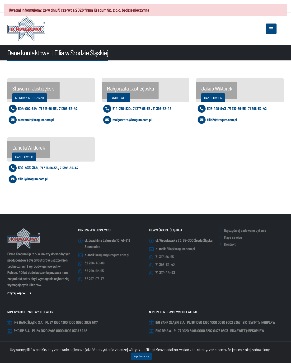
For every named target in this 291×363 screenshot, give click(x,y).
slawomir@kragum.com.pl (31, 120)
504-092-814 (23, 108)
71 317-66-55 (47, 108)
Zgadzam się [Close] (141, 357)
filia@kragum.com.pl (180, 249)
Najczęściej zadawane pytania (245, 230)
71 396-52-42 (68, 108)
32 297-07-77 (94, 279)
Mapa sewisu (233, 237)
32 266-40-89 (94, 263)
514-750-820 (117, 108)
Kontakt (230, 244)
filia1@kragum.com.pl (28, 179)
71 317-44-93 (165, 272)
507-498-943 (212, 108)
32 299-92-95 (94, 271)
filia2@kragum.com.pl (217, 120)
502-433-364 (23, 168)
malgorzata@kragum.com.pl (127, 120)
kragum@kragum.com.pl (112, 255)
